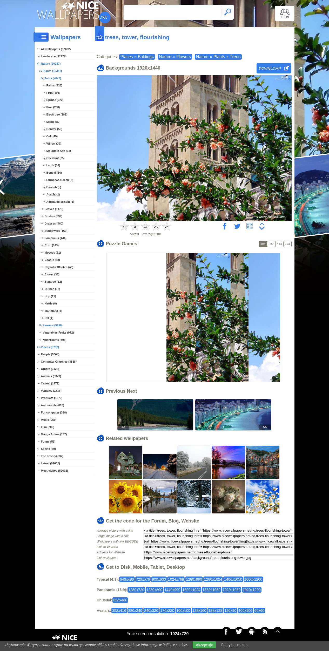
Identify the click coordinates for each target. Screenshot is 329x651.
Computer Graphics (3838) (59, 361)
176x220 (167, 610)
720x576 (143, 579)
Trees (235, 57)
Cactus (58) (52, 259)
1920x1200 (251, 590)
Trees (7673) (53, 78)
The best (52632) (52, 456)
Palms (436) (54, 85)
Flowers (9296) (53, 325)
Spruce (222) (55, 99)
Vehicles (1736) (51, 390)
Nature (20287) (51, 63)
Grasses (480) (54, 223)
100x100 (245, 610)
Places (126, 57)
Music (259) (49, 419)
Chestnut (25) (55, 158)
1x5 (262, 244)
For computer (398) (54, 412)
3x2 (270, 244)
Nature (165, 57)
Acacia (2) (53, 194)
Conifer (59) (54, 129)
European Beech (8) (59, 179)
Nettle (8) (51, 303)
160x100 (183, 610)
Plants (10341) (52, 70)
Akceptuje (204, 644)
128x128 (215, 610)
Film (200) (47, 427)
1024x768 (176, 579)
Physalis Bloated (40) (59, 267)
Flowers (183, 57)
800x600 (159, 579)
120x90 (230, 610)
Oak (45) (52, 136)
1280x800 (154, 590)
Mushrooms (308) (54, 339)
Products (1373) (52, 397)
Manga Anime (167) (54, 434)
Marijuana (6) (53, 310)
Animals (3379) (51, 376)
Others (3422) (50, 368)
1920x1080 (231, 590)
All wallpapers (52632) (56, 49)
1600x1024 (191, 590)
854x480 (120, 600)
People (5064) (50, 354)
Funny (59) (48, 441)
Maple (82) (53, 121)
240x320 (151, 610)
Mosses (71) (53, 252)
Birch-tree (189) (57, 114)
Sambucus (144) (55, 238)
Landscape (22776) (53, 56)
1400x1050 (233, 579)
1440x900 (172, 590)
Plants (219, 57)
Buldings (146, 57)
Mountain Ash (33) (58, 150)
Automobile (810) (52, 405)
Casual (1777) (50, 383)
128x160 (199, 610)
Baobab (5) (53, 187)
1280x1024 (213, 579)
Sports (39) (48, 448)
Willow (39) (53, 143)
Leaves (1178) (54, 209)
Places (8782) (50, 347)
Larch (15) (53, 165)
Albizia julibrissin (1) (60, 201)
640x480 (127, 579)
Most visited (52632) (54, 470)
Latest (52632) (50, 463)
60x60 (259, 610)
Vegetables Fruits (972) (58, 332)
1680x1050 (211, 590)
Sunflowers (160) (56, 230)
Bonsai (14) (54, 172)
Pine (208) (53, 107)
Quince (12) (52, 288)
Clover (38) (52, 274)
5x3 (279, 244)
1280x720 (136, 590)
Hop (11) (50, 296)
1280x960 (194, 579)
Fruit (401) (53, 92)
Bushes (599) (53, 216)
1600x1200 (253, 579)
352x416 (119, 610)
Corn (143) (52, 245)
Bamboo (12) (53, 281)
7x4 (287, 244)
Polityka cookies (234, 644)
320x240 (135, 610)
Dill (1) (49, 318)
